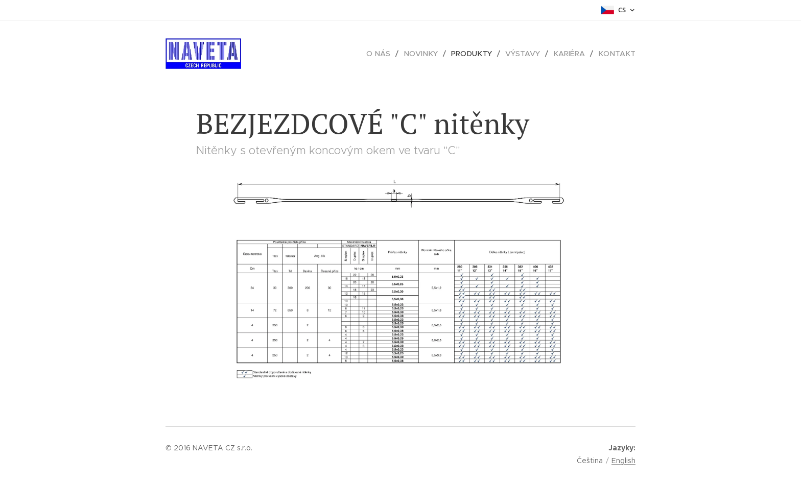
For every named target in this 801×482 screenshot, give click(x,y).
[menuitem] (386, 53)
